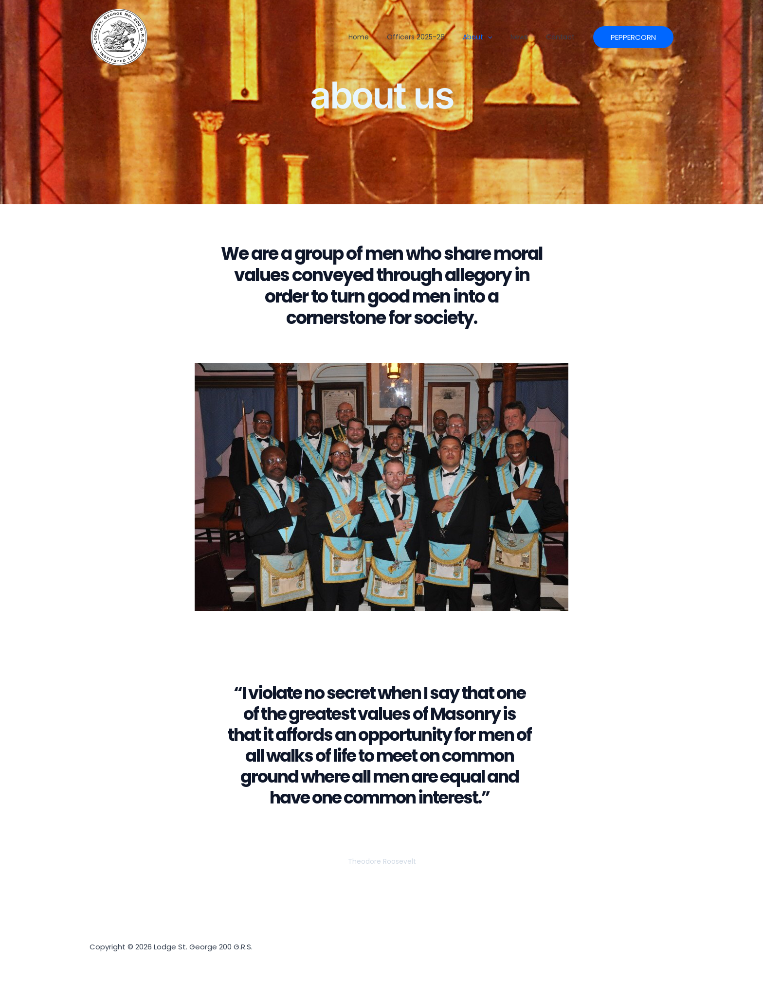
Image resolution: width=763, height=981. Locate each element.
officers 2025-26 (437, 37)
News (525, 37)
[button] (498, 37)
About (489, 37)
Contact (559, 37)
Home (390, 37)
